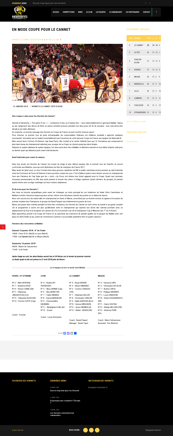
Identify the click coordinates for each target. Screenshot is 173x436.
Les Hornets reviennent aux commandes (62, 414)
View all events (132, 141)
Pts (149, 38)
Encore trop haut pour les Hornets (49, 3)
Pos (131, 38)
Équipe (137, 38)
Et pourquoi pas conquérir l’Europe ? (65, 402)
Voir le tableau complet (136, 121)
